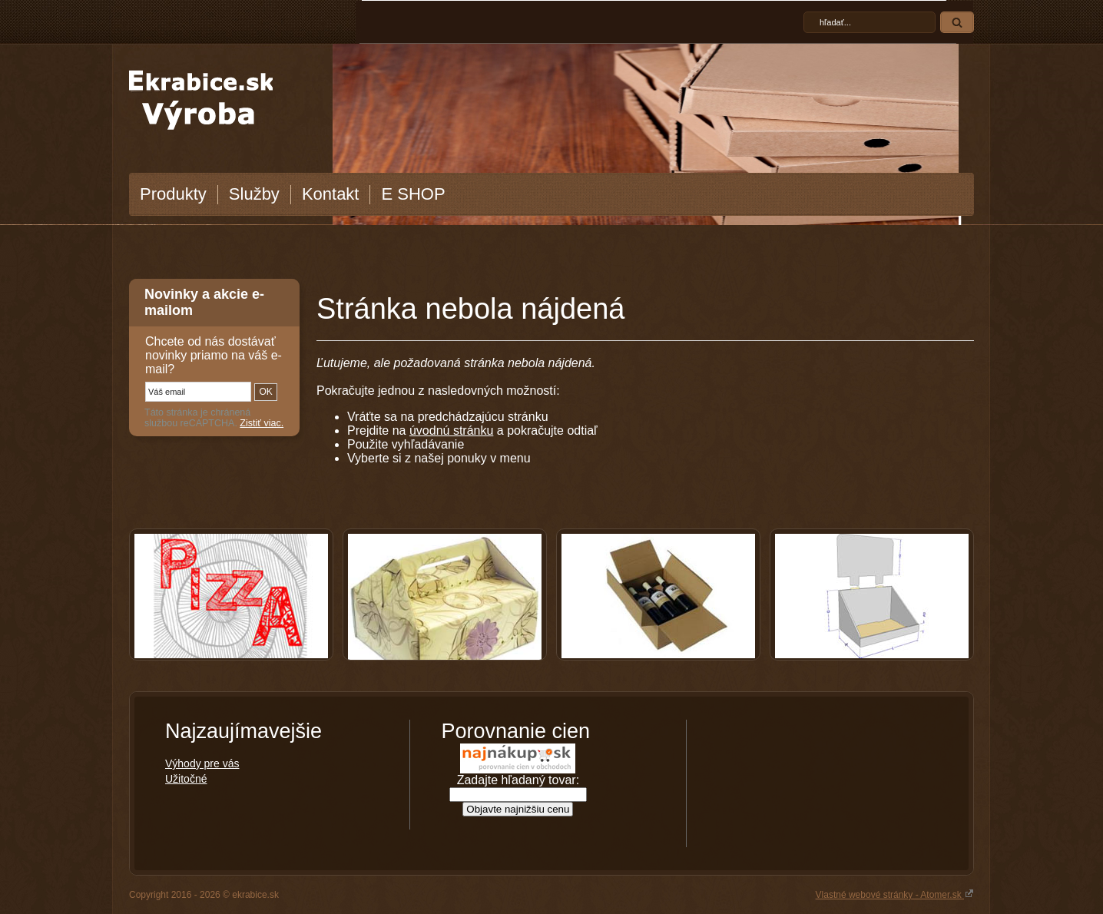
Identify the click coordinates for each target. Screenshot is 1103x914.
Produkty (173, 194)
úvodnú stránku (451, 430)
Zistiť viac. (261, 423)
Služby (254, 194)
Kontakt (330, 194)
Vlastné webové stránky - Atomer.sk (895, 894)
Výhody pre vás (202, 763)
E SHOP (413, 194)
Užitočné (186, 779)
